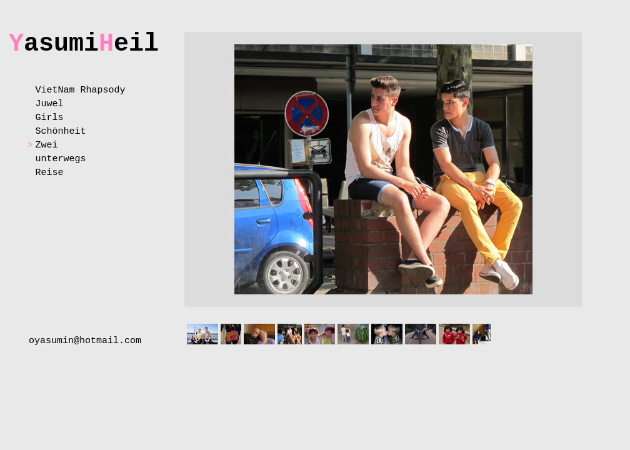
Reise (49, 173)
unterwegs (60, 159)
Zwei (46, 145)
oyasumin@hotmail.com (85, 341)
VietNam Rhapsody (80, 90)
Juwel (49, 104)
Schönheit (60, 131)
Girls (49, 117)
